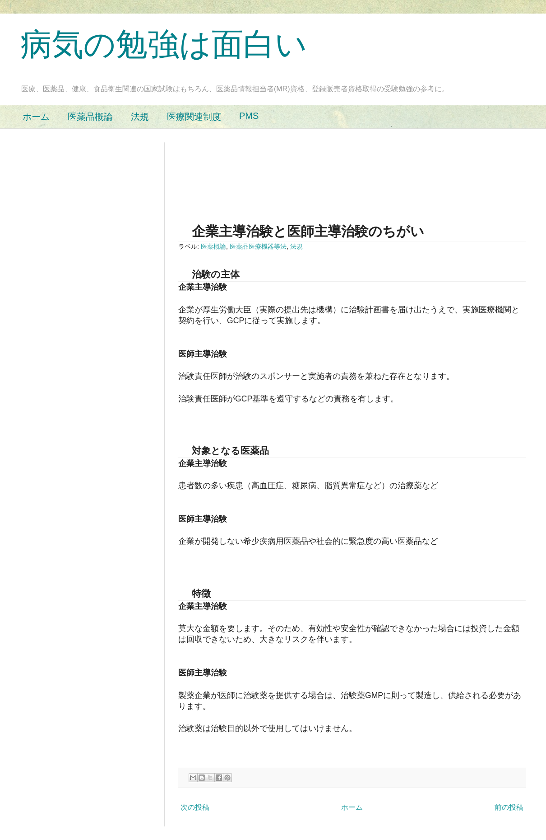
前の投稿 (509, 807)
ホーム (36, 117)
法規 (140, 117)
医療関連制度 (194, 117)
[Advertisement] (207, 170)
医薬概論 (213, 246)
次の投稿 (194, 807)
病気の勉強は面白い (163, 44)
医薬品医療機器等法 (258, 246)
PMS (249, 116)
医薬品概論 (90, 117)
